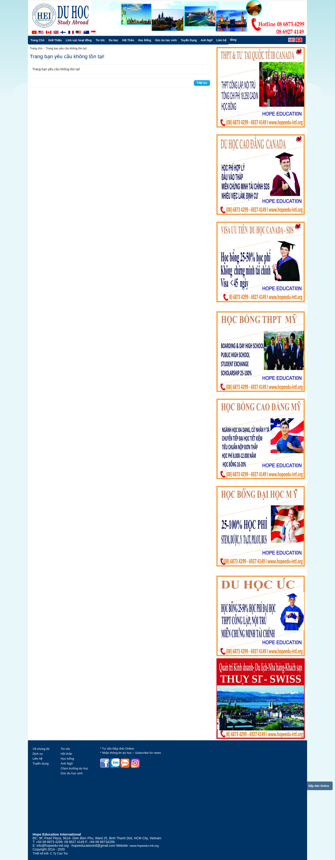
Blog (233, 39)
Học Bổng (144, 40)
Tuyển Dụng (189, 40)
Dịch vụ (38, 753)
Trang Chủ (37, 40)
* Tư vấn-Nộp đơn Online (117, 748)
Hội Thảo (128, 40)
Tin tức (100, 40)
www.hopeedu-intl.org (144, 845)
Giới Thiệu (55, 40)
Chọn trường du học (74, 768)
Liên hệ (221, 40)
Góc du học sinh (166, 40)
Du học (113, 40)
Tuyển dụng (41, 763)
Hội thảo (66, 753)
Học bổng (67, 758)
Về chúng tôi (41, 749)
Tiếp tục (202, 83)
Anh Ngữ (207, 40)
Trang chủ (36, 48)
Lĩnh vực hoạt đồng (79, 40)
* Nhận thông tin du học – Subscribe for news (130, 753)
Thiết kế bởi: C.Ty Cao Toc (50, 853)
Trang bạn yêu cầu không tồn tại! (66, 48)
